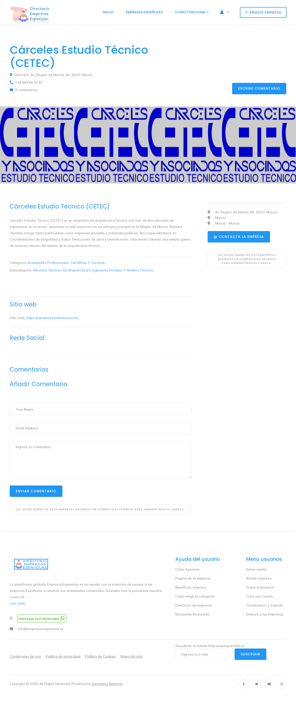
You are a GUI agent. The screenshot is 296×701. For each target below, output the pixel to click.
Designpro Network (107, 684)
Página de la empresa (192, 578)
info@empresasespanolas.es (41, 629)
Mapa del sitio (131, 656)
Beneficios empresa (190, 587)
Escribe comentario (259, 88)
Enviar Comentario (36, 491)
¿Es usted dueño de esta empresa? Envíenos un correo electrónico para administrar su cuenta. (100, 509)
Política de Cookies (101, 656)
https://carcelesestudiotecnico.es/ (52, 318)
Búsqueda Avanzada (192, 614)
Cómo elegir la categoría (195, 596)
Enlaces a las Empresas (264, 614)
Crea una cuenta (259, 596)
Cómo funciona (187, 569)
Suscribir (250, 654)
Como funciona (190, 12)
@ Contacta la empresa (239, 236)
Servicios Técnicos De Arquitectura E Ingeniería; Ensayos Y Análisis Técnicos (93, 270)
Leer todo (17, 603)
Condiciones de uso (25, 656)
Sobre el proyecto (260, 587)
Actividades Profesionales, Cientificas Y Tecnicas (66, 262)
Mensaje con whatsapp (42, 618)
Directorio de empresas (193, 605)
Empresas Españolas (144, 12)
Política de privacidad (63, 656)
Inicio (108, 12)
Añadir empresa (258, 578)
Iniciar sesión (256, 569)
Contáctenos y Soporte (264, 605)
